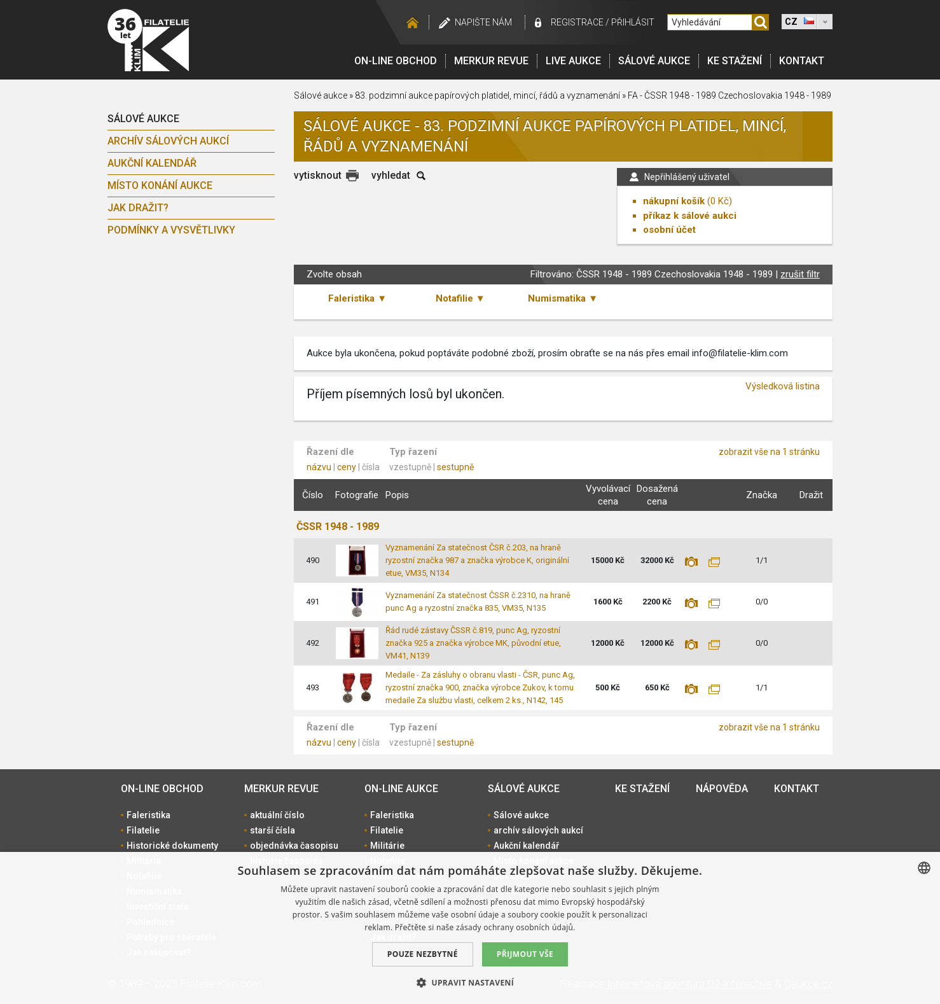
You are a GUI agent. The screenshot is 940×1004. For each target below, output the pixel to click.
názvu (319, 467)
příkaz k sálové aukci (689, 215)
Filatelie (143, 830)
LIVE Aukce (573, 61)
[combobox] (924, 867)
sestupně (455, 467)
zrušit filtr (800, 274)
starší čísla (272, 830)
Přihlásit (632, 22)
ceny (346, 467)
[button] (470, 982)
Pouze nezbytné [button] (422, 954)
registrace (577, 22)
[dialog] (470, 928)
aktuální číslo (277, 815)
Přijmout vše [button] (525, 954)
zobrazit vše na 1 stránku (769, 452)
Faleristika (148, 815)
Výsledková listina (782, 386)
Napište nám (483, 22)
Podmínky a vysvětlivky (171, 230)
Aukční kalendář (152, 163)
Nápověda (722, 789)
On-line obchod (395, 61)
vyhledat (390, 175)
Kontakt (801, 61)
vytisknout (318, 175)
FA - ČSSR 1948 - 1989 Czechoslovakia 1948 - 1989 (729, 95)
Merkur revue (491, 61)
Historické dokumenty (172, 845)
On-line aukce (401, 789)
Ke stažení (734, 61)
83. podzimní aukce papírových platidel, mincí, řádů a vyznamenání (487, 95)
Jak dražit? (138, 208)
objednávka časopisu (294, 845)
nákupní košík (674, 201)
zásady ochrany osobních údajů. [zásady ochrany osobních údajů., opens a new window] (516, 927)
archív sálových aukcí (168, 141)
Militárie (387, 845)
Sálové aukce (654, 61)
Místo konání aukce (159, 185)
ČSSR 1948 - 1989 (337, 526)
